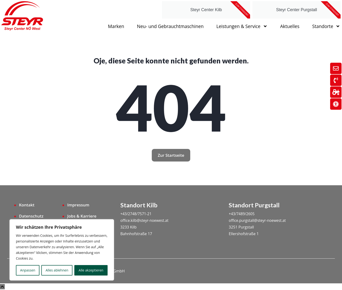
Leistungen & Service (241, 26)
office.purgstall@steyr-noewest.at (258, 220)
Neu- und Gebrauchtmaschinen (170, 26)
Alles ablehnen (57, 270)
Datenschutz (31, 216)
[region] (62, 249)
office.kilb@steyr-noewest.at (145, 220)
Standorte (326, 26)
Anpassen (27, 270)
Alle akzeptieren (91, 270)
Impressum (78, 205)
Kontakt (26, 205)
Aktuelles (289, 26)
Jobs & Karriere (81, 216)
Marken (116, 26)
